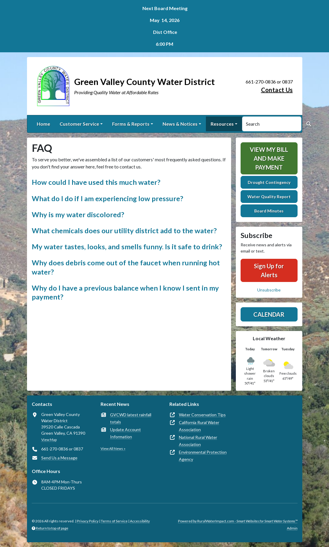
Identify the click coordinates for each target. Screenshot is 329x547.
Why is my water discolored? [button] (78, 214)
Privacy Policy (87, 521)
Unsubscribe (269, 289)
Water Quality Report (269, 196)
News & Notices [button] (180, 124)
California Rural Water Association (199, 426)
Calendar (269, 314)
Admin (292, 528)
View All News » (113, 448)
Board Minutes (269, 210)
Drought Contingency (269, 182)
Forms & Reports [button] (131, 124)
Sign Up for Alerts (269, 270)
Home (43, 124)
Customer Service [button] (79, 124)
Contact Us (277, 89)
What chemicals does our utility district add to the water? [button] (124, 230)
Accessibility (140, 521)
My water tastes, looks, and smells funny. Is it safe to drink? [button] (127, 246)
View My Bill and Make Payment (269, 158)
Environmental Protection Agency (203, 456)
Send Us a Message (59, 457)
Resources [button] (222, 124)
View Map (49, 439)
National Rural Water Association (198, 441)
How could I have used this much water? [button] (96, 182)
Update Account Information (125, 433)
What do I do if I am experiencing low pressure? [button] (107, 198)
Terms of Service (114, 521)
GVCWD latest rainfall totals (130, 418)
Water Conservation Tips (202, 414)
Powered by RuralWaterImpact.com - (238, 521)
